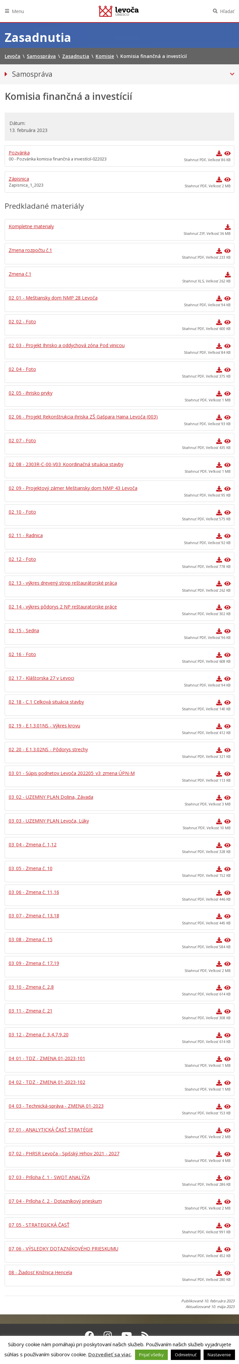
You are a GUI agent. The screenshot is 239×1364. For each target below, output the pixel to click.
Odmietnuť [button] (186, 1355)
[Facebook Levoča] (89, 1335)
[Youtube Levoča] (126, 1335)
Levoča (119, 11)
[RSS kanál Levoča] (145, 1335)
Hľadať (227, 11)
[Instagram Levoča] (108, 1335)
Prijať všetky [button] (151, 1355)
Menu (18, 11)
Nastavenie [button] (219, 1355)
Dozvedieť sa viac (109, 1354)
